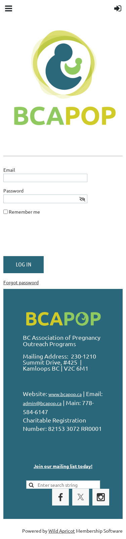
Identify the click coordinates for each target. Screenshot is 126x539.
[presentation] (54, 238)
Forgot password (21, 282)
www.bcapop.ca (65, 394)
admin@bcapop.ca (42, 403)
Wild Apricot (61, 531)
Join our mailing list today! (63, 466)
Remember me (24, 212)
